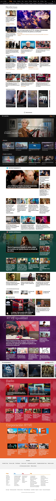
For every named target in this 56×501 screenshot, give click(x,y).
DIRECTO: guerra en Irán (10, 69)
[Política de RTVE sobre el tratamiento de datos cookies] (20, 489)
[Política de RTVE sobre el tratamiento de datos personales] (13, 489)
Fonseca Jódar (11, 463)
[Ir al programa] (28, 127)
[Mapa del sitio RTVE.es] (37, 489)
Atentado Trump (5, 463)
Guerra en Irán (23, 463)
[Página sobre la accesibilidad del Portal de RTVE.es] (33, 489)
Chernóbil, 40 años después (33, 68)
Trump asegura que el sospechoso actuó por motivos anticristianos (29, 34)
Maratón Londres (51, 463)
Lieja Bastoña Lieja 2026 (31, 463)
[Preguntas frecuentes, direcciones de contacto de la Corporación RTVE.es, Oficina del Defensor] (40, 489)
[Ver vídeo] (8, 370)
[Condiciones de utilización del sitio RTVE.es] (7, 489)
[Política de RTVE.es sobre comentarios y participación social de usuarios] (46, 489)
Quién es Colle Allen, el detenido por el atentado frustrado (10, 24)
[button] (55, 128)
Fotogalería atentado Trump (42, 463)
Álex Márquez (17, 463)
